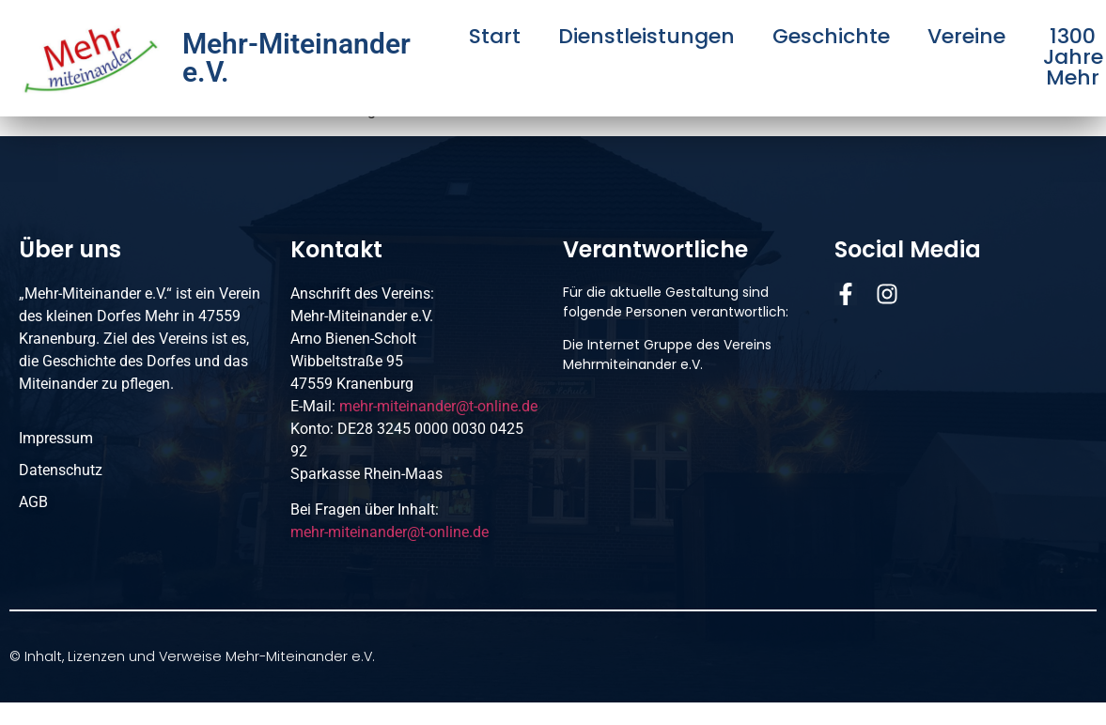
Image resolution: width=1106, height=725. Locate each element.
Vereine (966, 36)
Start (495, 36)
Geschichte (831, 36)
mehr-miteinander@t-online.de (438, 406)
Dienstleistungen (646, 36)
